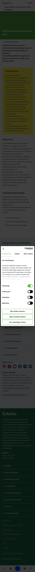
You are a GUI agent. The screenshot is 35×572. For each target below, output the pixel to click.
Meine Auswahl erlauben (17, 316)
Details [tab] (17, 254)
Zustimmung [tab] (6, 254)
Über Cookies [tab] (28, 254)
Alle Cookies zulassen (17, 311)
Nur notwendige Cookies (17, 322)
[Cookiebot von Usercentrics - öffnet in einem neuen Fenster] (25, 248)
